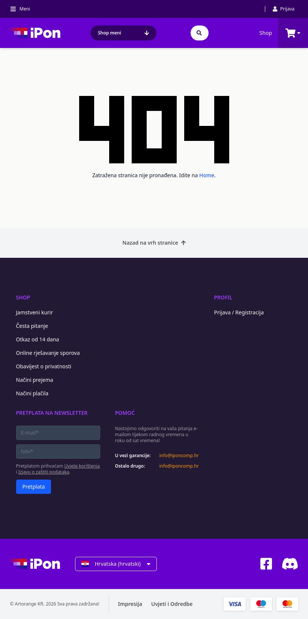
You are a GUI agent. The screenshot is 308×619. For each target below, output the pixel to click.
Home (206, 175)
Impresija (130, 603)
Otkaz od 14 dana (37, 339)
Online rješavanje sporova (48, 352)
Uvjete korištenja (82, 466)
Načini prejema (34, 379)
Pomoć (125, 412)
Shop (266, 32)
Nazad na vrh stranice (153, 242)
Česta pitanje (32, 325)
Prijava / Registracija (239, 312)
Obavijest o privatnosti (44, 366)
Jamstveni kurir (34, 312)
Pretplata (34, 486)
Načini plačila (32, 393)
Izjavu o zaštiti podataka (43, 472)
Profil (223, 297)
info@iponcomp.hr (179, 456)
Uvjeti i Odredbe (172, 603)
